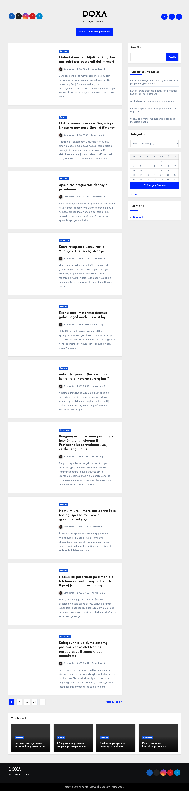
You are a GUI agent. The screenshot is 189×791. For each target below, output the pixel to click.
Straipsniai (66, 69)
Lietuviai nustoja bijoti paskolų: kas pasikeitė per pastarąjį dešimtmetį (30, 746)
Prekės (63, 306)
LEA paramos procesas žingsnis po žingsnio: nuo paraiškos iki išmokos (71, 746)
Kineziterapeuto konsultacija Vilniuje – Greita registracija (155, 746)
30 (34, 702)
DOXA (94, 15)
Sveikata (64, 240)
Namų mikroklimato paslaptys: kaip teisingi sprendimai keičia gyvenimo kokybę (87, 515)
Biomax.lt (138, 217)
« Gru (134, 194)
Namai (63, 117)
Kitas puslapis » (114, 702)
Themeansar (116, 787)
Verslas (63, 51)
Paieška (136, 47)
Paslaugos (65, 430)
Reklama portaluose (100, 32)
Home (82, 32)
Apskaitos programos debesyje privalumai (152, 101)
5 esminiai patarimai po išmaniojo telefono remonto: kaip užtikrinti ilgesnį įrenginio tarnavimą (86, 581)
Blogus (103, 787)
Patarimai (65, 636)
